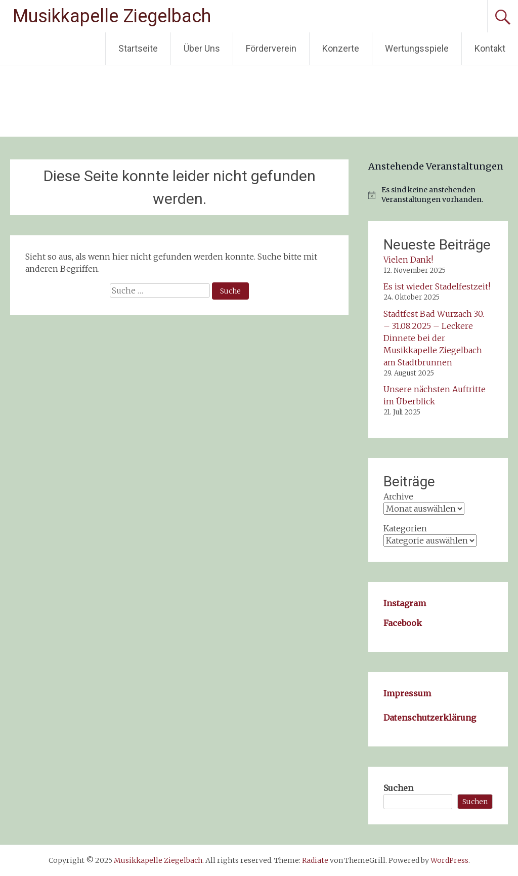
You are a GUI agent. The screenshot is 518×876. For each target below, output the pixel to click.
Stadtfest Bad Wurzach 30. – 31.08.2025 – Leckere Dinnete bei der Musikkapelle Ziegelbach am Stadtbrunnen (433, 338)
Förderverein (271, 48)
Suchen (398, 788)
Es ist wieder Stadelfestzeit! (436, 286)
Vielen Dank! (408, 260)
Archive (398, 496)
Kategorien (405, 528)
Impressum (407, 693)
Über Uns (202, 48)
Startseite (138, 48)
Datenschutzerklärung (429, 718)
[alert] (437, 195)
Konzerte (340, 48)
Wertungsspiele (417, 48)
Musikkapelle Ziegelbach (112, 16)
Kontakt (489, 48)
